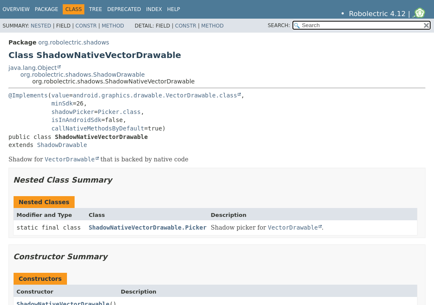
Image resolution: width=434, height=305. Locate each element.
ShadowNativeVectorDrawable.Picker (147, 227)
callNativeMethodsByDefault (97, 128)
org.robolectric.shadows (73, 42)
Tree (95, 9)
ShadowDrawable (62, 144)
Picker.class (119, 111)
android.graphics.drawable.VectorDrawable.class (155, 95)
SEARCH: (279, 25)
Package (46, 9)
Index (154, 9)
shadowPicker (72, 111)
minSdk (62, 103)
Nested (41, 26)
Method (113, 26)
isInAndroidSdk (76, 119)
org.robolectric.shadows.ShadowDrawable (82, 74)
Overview (16, 9)
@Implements (28, 95)
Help (173, 9)
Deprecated (124, 9)
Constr (86, 26)
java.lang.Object (32, 67)
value (60, 95)
